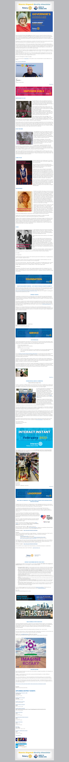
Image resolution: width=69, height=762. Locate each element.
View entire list (18, 735)
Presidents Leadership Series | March (21, 730)
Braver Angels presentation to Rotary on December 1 (28, 538)
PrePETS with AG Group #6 (20, 708)
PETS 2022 (17, 726)
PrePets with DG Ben (19, 712)
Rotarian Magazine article (24, 536)
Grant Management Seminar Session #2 (22, 717)
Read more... (51, 84)
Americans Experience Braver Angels (39, 537)
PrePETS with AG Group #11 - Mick (21, 692)
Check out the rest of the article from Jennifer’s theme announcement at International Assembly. (31, 683)
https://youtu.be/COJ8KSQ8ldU (21, 61)
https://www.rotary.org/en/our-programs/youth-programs (28, 353)
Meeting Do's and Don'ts (40, 587)
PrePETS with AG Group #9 (20, 697)
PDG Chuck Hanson (39, 419)
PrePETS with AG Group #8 (20, 704)
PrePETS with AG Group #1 (20, 701)
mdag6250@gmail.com (42, 588)
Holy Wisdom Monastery (33, 527)
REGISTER (26, 58)
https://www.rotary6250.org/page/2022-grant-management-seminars (26, 290)
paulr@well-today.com (36, 547)
